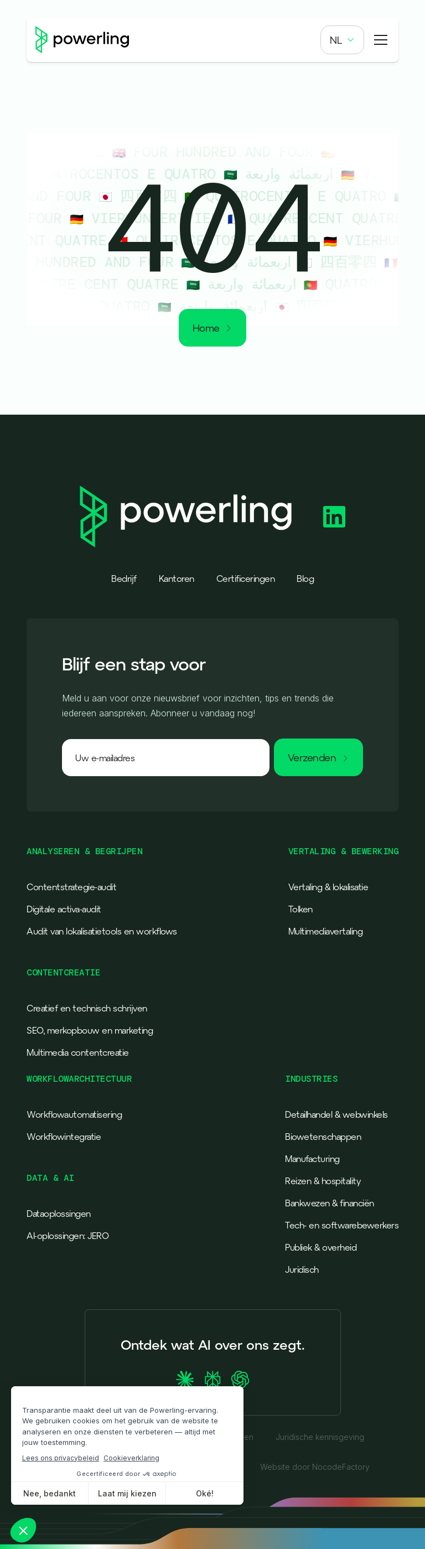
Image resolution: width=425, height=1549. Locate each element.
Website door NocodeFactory (315, 1467)
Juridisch (302, 1269)
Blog (305, 578)
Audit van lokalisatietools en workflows (102, 931)
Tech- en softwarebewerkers (341, 1225)
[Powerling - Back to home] (82, 40)
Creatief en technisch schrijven (87, 1008)
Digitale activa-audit (64, 909)
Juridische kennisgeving (320, 1437)
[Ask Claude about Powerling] (185, 1379)
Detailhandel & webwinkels (336, 1114)
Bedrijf (124, 578)
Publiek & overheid (320, 1247)
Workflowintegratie (64, 1136)
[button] (342, 40)
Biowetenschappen (323, 1136)
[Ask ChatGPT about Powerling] (240, 1379)
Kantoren (176, 578)
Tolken (300, 909)
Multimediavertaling (325, 931)
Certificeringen (245, 578)
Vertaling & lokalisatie (328, 886)
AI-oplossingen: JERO (67, 1235)
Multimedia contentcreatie (78, 1052)
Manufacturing (312, 1158)
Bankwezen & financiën (329, 1203)
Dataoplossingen (59, 1213)
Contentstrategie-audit (71, 886)
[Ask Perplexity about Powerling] (212, 1379)
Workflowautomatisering (74, 1114)
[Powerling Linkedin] (334, 517)
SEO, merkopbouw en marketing (90, 1030)
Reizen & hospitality (322, 1180)
